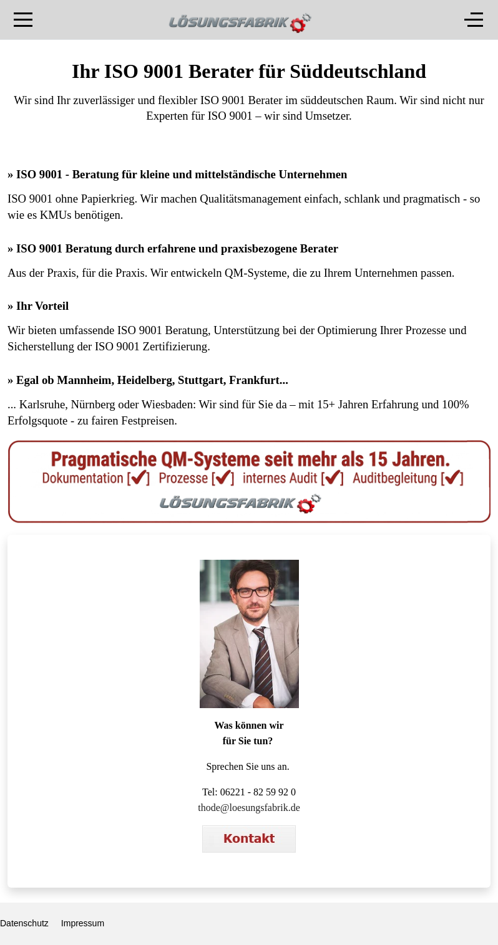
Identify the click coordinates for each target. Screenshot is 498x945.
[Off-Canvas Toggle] (473, 20)
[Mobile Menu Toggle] (23, 20)
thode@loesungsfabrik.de (249, 807)
